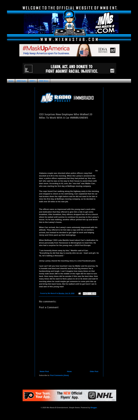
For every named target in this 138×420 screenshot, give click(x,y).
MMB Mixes (43, 81)
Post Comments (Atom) (59, 375)
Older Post (94, 371)
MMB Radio (21, 81)
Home (11, 81)
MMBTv (33, 81)
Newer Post (44, 371)
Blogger (94, 408)
